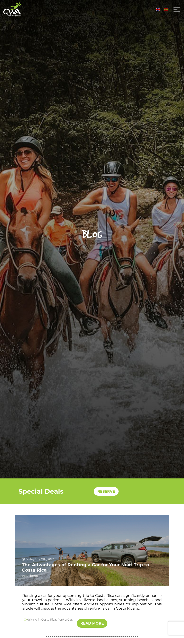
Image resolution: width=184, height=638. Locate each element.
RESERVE (106, 491)
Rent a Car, (65, 619)
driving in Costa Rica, (42, 619)
